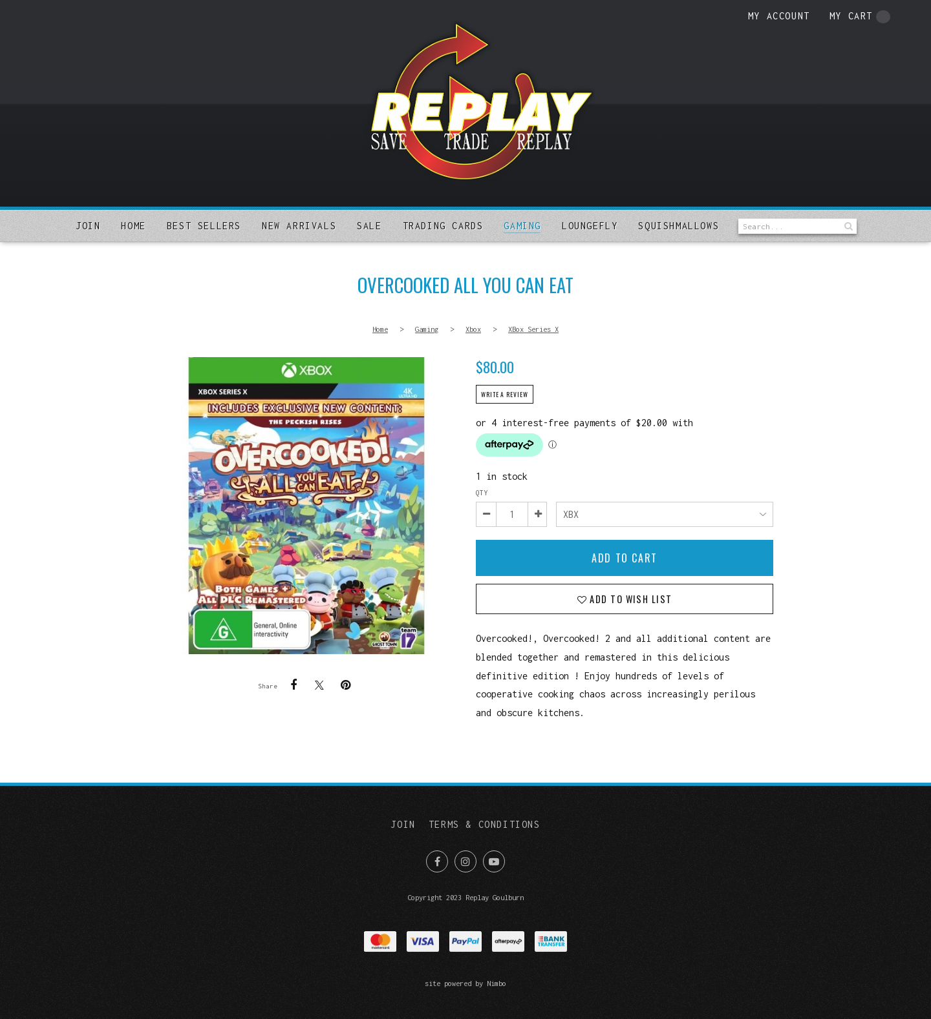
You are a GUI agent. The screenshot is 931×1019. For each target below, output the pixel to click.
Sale (369, 225)
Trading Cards (443, 225)
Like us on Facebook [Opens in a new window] (437, 861)
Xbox (473, 329)
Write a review (504, 394)
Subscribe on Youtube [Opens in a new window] (494, 861)
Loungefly (589, 225)
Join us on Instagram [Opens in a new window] (465, 861)
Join (88, 225)
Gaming (522, 225)
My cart (859, 16)
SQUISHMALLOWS (678, 225)
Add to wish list (629, 599)
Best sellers (204, 225)
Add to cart (625, 558)
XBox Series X (533, 329)
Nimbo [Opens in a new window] (496, 983)
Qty (481, 493)
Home (133, 225)
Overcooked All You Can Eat (306, 505)
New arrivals (299, 225)
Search (847, 226)
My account (779, 15)
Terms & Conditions (484, 824)
